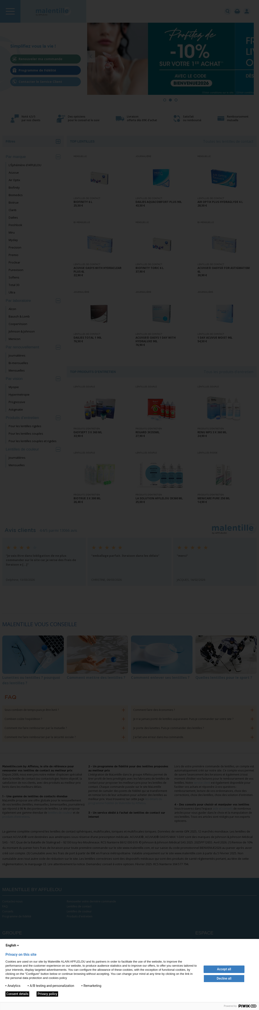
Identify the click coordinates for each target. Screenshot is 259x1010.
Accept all (224, 969)
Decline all (224, 978)
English (13, 945)
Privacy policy (47, 994)
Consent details (17, 994)
